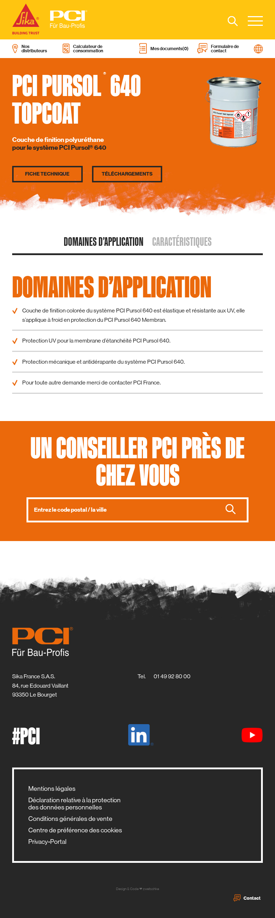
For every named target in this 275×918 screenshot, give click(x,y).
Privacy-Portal (47, 841)
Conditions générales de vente (70, 818)
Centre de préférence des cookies (75, 830)
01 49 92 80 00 (172, 676)
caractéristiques (182, 241)
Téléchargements (127, 174)
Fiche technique (47, 174)
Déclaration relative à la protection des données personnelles (74, 804)
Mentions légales (52, 788)
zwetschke (151, 889)
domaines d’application (104, 241)
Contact (247, 898)
